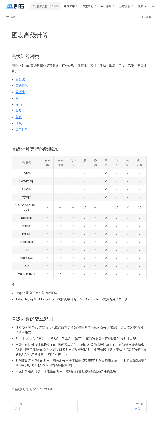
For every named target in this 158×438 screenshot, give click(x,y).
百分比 (20, 79)
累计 (19, 98)
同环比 (20, 92)
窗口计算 (22, 129)
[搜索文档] (45, 6)
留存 (19, 117)
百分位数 (22, 85)
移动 (19, 104)
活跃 (19, 123)
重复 (19, 110)
